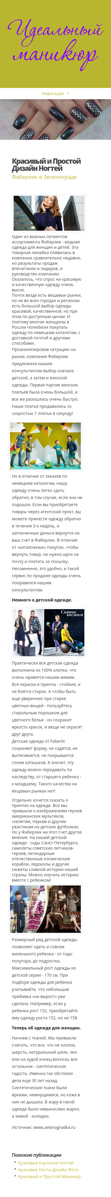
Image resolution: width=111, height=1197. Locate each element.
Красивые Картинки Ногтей (46, 1163)
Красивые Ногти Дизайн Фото (48, 1169)
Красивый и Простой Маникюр (49, 1176)
